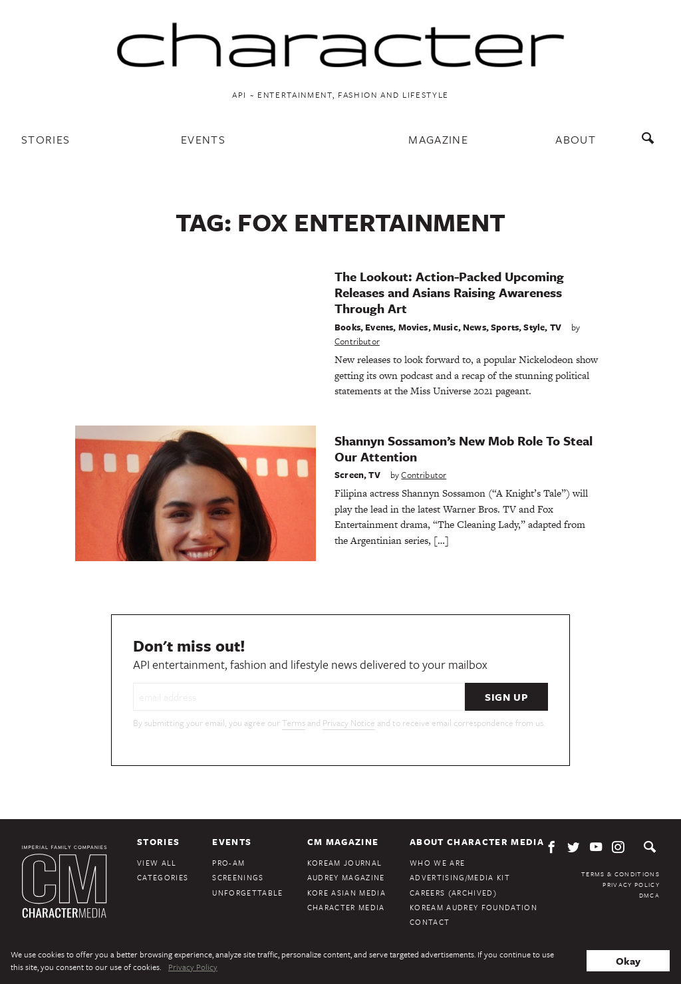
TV (555, 327)
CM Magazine (343, 841)
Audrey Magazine (346, 877)
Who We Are (437, 862)
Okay (628, 960)
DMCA (649, 895)
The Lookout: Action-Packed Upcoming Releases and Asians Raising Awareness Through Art (449, 292)
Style (534, 327)
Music (445, 327)
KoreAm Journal (344, 862)
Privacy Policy (631, 884)
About (575, 139)
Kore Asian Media (346, 892)
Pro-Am (228, 862)
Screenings (237, 877)
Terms (293, 722)
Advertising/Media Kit (460, 877)
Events (203, 139)
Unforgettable (247, 892)
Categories (162, 877)
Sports (505, 327)
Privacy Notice (349, 722)
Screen (349, 474)
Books (347, 327)
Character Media (346, 907)
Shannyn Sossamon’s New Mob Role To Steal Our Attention (464, 448)
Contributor (357, 341)
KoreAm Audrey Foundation (473, 907)
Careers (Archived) (453, 892)
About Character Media (477, 841)
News (474, 327)
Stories (45, 139)
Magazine (438, 139)
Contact (430, 921)
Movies (413, 327)
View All (157, 862)
